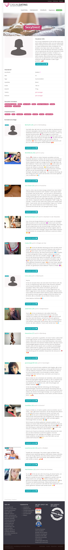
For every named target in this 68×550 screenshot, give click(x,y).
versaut (42, 114)
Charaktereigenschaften (29, 510)
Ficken (34, 104)
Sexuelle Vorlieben (27, 512)
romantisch (27, 114)
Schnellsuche (43, 10)
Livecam (50, 1)
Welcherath (39, 276)
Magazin (61, 1)
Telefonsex (55, 1)
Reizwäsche (8, 106)
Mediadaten (42, 546)
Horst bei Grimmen (47, 470)
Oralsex (52, 104)
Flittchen (7, 114)
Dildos (20, 104)
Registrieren (55, 10)
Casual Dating (24, 10)
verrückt (35, 114)
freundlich (20, 114)
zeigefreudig (49, 114)
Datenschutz (54, 546)
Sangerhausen (44, 309)
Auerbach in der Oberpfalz (52, 217)
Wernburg (43, 333)
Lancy (42, 153)
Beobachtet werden (10, 104)
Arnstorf (41, 406)
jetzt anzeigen (39, 92)
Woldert (45, 448)
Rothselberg (42, 125)
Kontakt (48, 546)
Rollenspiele (16, 106)
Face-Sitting (27, 104)
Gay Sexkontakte (27, 513)
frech (13, 114)
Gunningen (46, 363)
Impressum (60, 546)
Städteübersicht (34, 10)
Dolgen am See (41, 243)
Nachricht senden (41, 64)
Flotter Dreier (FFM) (43, 104)
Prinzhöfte (42, 186)
